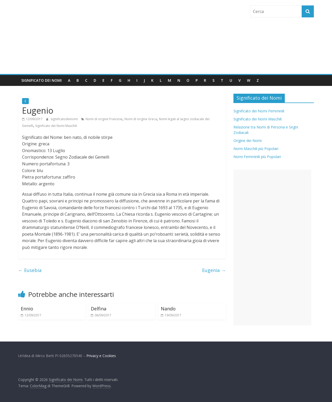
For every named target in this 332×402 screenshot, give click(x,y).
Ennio (27, 308)
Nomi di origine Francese (104, 119)
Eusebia (30, 270)
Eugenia (214, 270)
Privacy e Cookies (101, 355)
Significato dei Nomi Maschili (56, 126)
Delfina (98, 308)
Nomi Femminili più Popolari (257, 156)
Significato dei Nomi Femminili (258, 110)
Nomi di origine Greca (141, 119)
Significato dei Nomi (41, 80)
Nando (168, 308)
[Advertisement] (272, 247)
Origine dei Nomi (247, 140)
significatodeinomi (65, 119)
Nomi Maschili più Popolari (255, 148)
